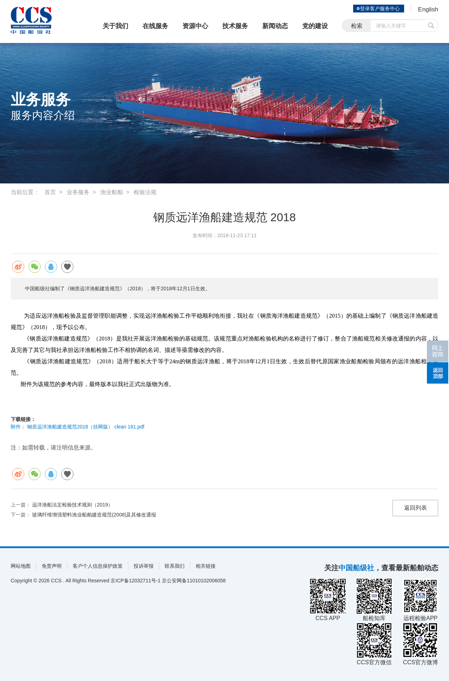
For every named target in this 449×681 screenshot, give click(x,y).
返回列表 (415, 508)
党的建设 (315, 26)
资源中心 (195, 26)
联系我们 (175, 566)
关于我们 (115, 26)
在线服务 (155, 26)
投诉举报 (144, 566)
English (427, 9)
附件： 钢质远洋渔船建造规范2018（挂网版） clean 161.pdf (77, 427)
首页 (50, 192)
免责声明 (52, 566)
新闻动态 (275, 26)
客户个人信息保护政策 (98, 566)
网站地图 (21, 566)
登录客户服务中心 (379, 8)
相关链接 (206, 566)
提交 (431, 26)
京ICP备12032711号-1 (135, 580)
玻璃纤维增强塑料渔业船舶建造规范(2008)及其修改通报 (94, 515)
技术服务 (235, 26)
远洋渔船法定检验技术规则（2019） (72, 505)
